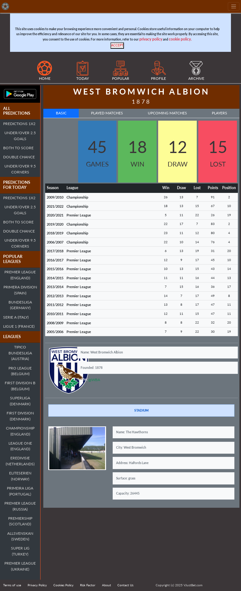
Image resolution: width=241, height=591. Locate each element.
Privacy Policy (37, 585)
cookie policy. (180, 39)
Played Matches (107, 113)
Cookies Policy (63, 585)
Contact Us (125, 585)
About (106, 585)
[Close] (117, 45)
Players (219, 113)
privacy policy (150, 39)
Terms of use (12, 585)
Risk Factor (87, 585)
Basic (61, 113)
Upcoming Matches (167, 113)
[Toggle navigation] (233, 6)
